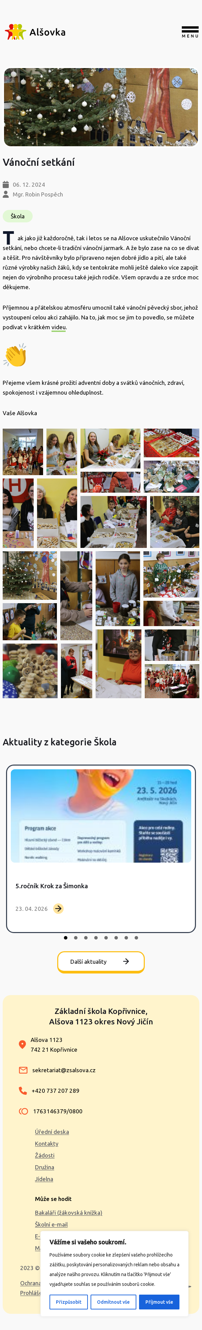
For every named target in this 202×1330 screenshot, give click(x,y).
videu (59, 327)
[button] (23, 452)
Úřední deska (52, 1131)
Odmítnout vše (113, 1302)
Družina (44, 1167)
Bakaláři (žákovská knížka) (68, 1212)
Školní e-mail (51, 1224)
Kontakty (46, 1143)
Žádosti (45, 1155)
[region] (114, 1274)
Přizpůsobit (68, 1302)
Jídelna (44, 1179)
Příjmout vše (159, 1302)
